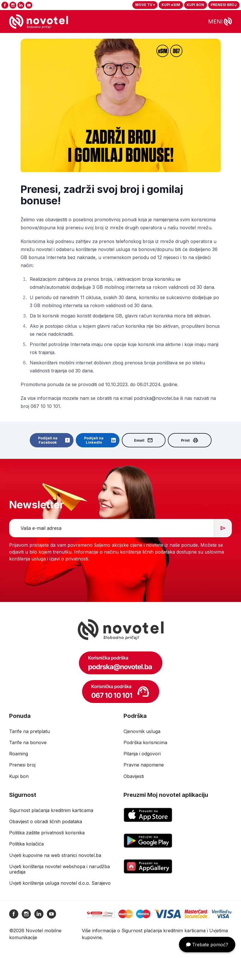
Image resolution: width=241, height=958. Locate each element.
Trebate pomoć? (207, 944)
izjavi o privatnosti (68, 559)
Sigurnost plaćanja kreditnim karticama (164, 930)
